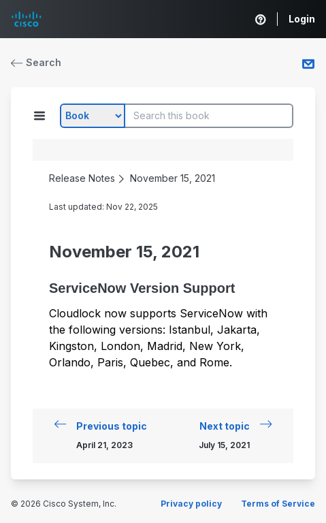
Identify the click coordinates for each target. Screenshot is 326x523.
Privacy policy (191, 503)
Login (302, 19)
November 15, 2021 (172, 178)
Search (36, 62)
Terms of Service (278, 503)
